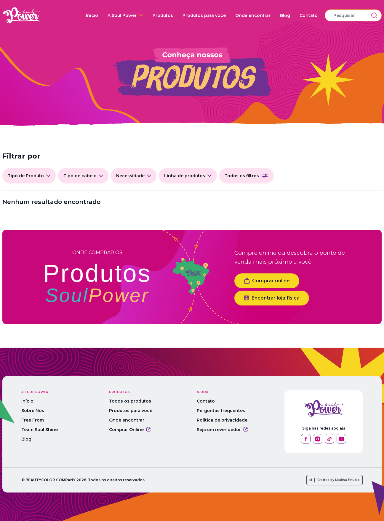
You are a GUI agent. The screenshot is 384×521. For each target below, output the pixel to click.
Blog (285, 15)
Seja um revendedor (222, 429)
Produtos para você (204, 15)
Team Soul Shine (39, 429)
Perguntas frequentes (221, 410)
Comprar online (267, 281)
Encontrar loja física (272, 298)
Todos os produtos (130, 401)
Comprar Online (130, 429)
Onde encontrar (253, 15)
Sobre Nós (32, 410)
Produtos (163, 15)
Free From (32, 420)
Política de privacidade (222, 420)
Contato (309, 15)
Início (92, 15)
